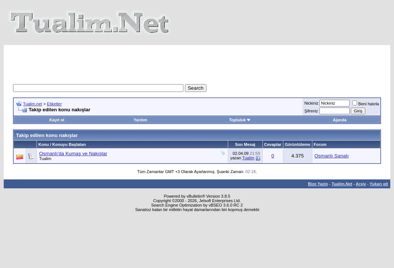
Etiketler (54, 104)
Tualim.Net (342, 184)
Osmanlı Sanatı (332, 156)
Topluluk (240, 120)
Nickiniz (311, 103)
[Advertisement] (197, 62)
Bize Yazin (318, 184)
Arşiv (361, 184)
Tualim (45, 158)
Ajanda (340, 120)
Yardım (140, 120)
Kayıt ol (57, 120)
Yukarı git (378, 184)
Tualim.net (32, 104)
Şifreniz (311, 111)
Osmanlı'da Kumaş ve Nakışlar (73, 153)
